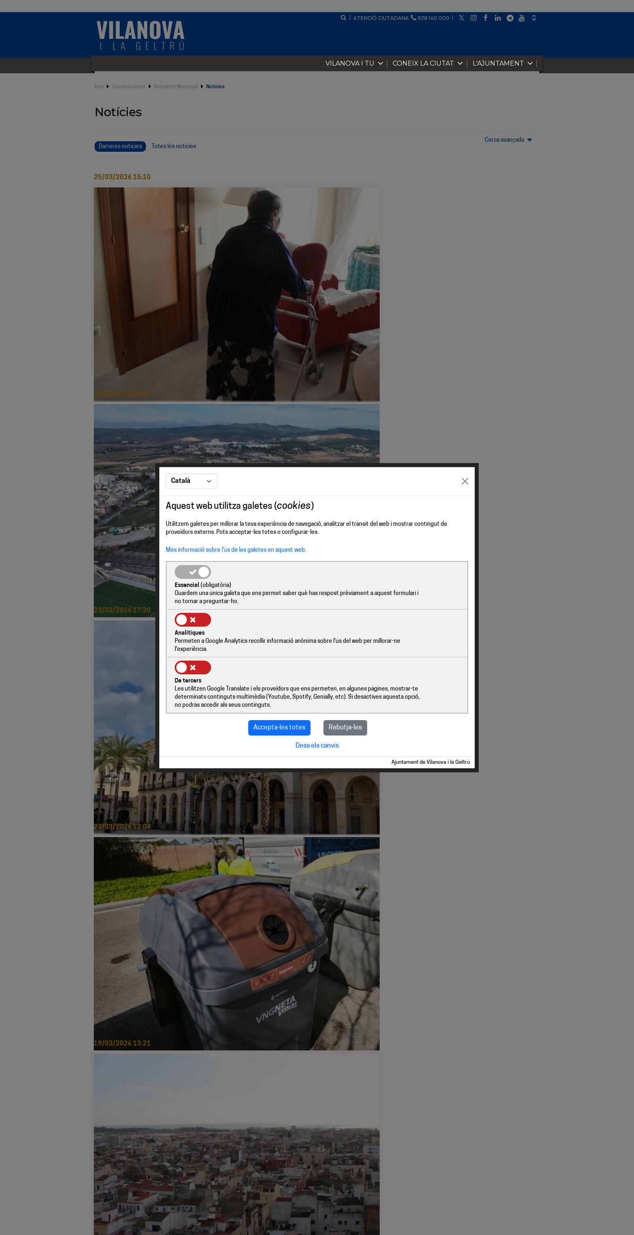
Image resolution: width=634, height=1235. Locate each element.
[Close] (465, 506)
